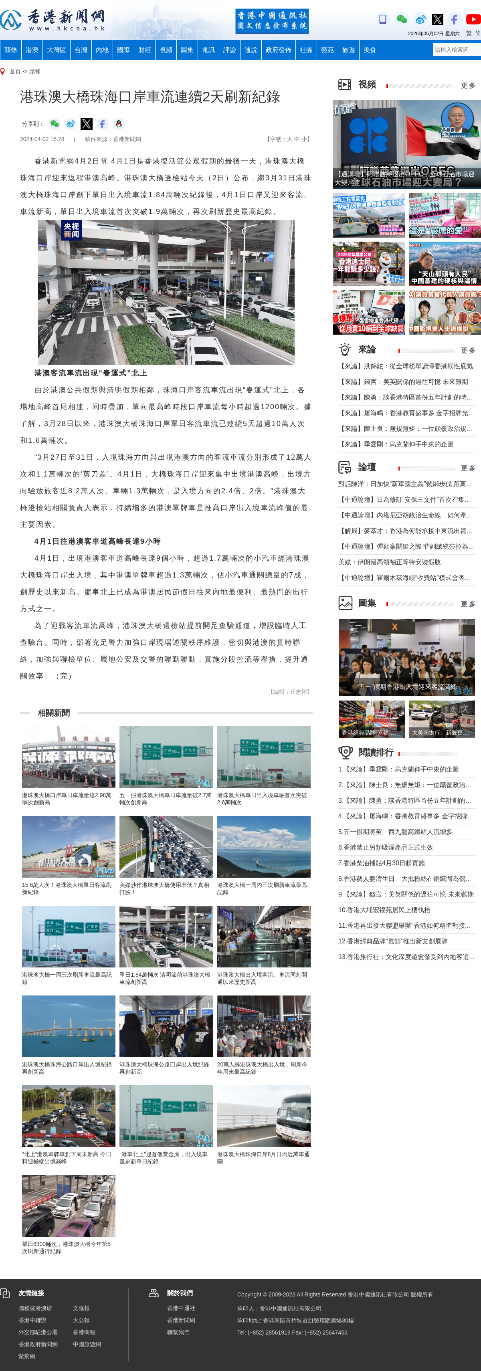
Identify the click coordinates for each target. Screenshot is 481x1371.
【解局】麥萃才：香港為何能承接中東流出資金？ (408, 530)
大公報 (81, 1320)
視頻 (166, 49)
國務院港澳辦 (35, 1308)
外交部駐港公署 (38, 1332)
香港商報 (84, 1332)
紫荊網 (26, 1356)
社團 (306, 49)
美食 (370, 49)
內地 (102, 49)
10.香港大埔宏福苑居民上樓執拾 (384, 910)
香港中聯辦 (32, 1320)
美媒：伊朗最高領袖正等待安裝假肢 (389, 562)
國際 (123, 49)
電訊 (208, 49)
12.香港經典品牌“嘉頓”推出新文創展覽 (393, 941)
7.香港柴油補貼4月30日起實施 (381, 863)
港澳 (32, 49)
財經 (144, 49)
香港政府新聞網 (38, 1344)
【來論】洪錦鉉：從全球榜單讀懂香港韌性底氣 (405, 366)
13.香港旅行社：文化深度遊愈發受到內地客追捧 (406, 956)
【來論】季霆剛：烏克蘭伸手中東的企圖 (396, 444)
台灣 (81, 49)
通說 (251, 49)
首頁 (15, 71)
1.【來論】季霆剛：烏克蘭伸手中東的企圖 (398, 769)
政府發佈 (278, 49)
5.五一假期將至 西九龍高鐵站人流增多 (395, 831)
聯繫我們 (178, 1332)
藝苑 (327, 49)
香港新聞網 (181, 1320)
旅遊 (348, 49)
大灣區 (56, 49)
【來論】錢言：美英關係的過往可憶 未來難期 (403, 381)
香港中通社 (181, 1308)
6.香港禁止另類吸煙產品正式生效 (385, 847)
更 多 (468, 85)
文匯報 (81, 1308)
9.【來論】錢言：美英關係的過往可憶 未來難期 (406, 894)
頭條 (10, 49)
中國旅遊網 (87, 1344)
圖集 (187, 49)
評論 (229, 49)
